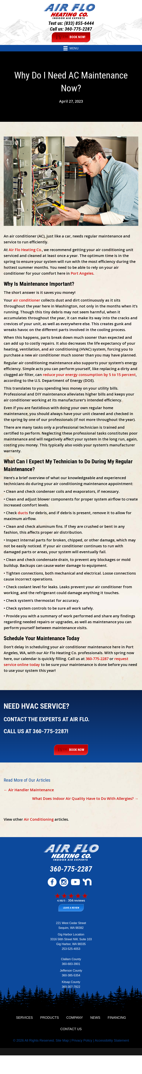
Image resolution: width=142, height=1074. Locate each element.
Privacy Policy (82, 1040)
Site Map (62, 1040)
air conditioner (26, 300)
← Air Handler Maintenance (29, 789)
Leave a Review (71, 908)
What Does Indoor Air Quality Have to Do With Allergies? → (85, 798)
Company (74, 1017)
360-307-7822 (71, 986)
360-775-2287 (78, 29)
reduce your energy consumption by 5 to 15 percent (89, 374)
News (95, 1017)
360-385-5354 (71, 975)
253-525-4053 (71, 948)
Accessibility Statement (112, 1040)
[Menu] (71, 48)
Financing (117, 1017)
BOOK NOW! (71, 37)
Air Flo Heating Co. (25, 249)
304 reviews (76, 900)
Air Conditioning (39, 819)
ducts (23, 512)
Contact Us (71, 1029)
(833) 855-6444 (79, 23)
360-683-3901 (71, 963)
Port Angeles (82, 273)
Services (24, 1017)
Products (49, 1017)
